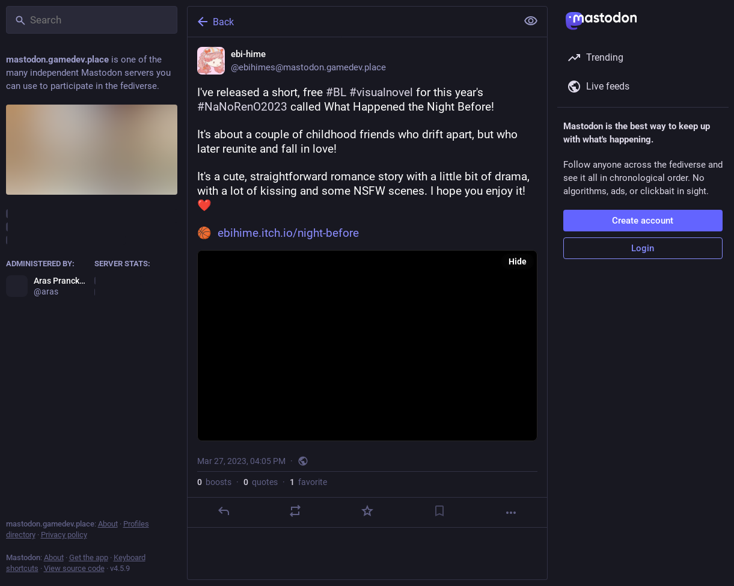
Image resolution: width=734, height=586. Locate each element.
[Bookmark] (439, 511)
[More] (511, 512)
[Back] (351, 22)
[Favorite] (366, 511)
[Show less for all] (531, 21)
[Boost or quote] (295, 511)
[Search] (91, 20)
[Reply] (223, 511)
